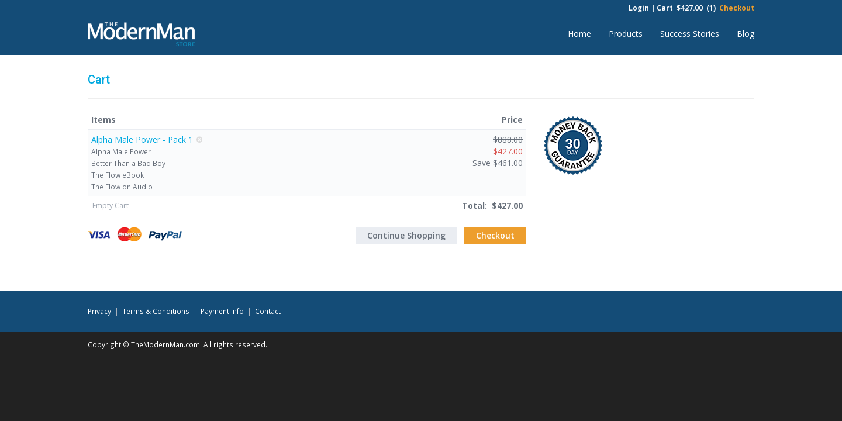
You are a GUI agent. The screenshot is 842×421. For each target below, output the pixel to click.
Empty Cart (110, 205)
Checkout (736, 7)
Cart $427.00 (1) (686, 7)
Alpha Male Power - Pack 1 (142, 139)
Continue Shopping (406, 235)
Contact (268, 311)
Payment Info (222, 311)
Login (639, 7)
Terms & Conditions (155, 311)
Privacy (99, 311)
